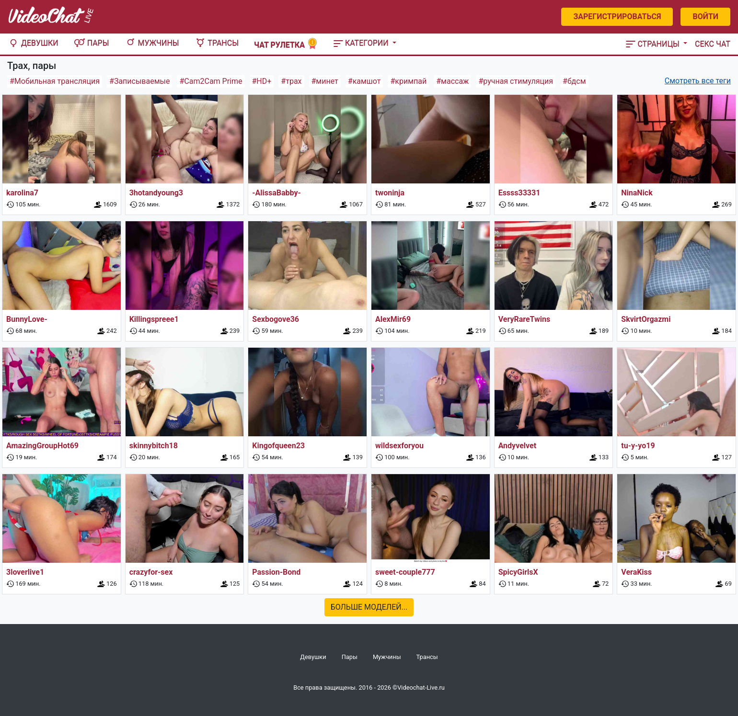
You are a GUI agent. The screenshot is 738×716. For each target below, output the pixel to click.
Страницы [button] (653, 43)
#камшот (364, 81)
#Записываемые (139, 81)
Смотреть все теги (698, 80)
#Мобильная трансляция (55, 81)
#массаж (452, 81)
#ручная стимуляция (515, 81)
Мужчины (152, 42)
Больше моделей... (369, 607)
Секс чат (712, 43)
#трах (291, 81)
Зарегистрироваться (617, 16)
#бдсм (574, 81)
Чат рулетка (286, 43)
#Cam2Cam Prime (210, 81)
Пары (91, 42)
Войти (705, 16)
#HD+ (262, 81)
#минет (324, 81)
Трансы (217, 42)
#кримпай (408, 81)
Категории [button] (362, 42)
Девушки (33, 42)
